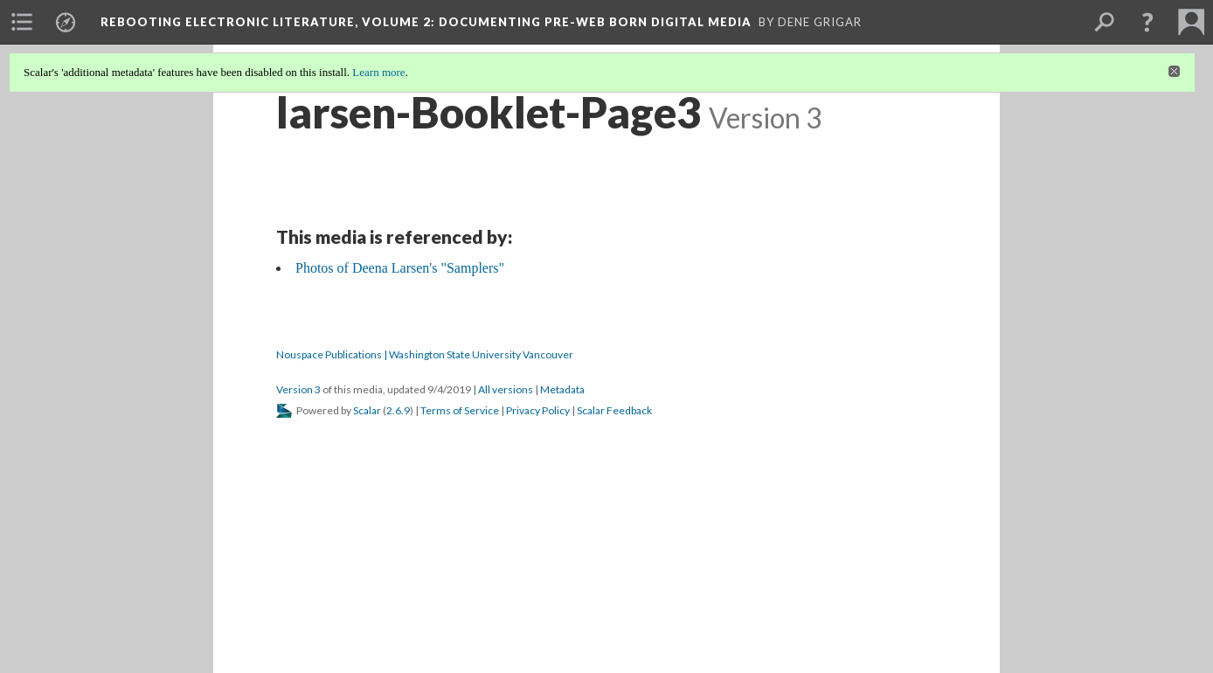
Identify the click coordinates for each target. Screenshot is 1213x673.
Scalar (367, 410)
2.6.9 (398, 410)
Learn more (378, 72)
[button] (1147, 22)
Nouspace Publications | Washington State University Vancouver (424, 354)
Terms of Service (459, 410)
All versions (505, 389)
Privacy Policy (538, 410)
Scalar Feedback (614, 410)
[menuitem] (22, 22)
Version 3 (298, 389)
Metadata (562, 389)
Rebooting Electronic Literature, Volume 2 (426, 22)
